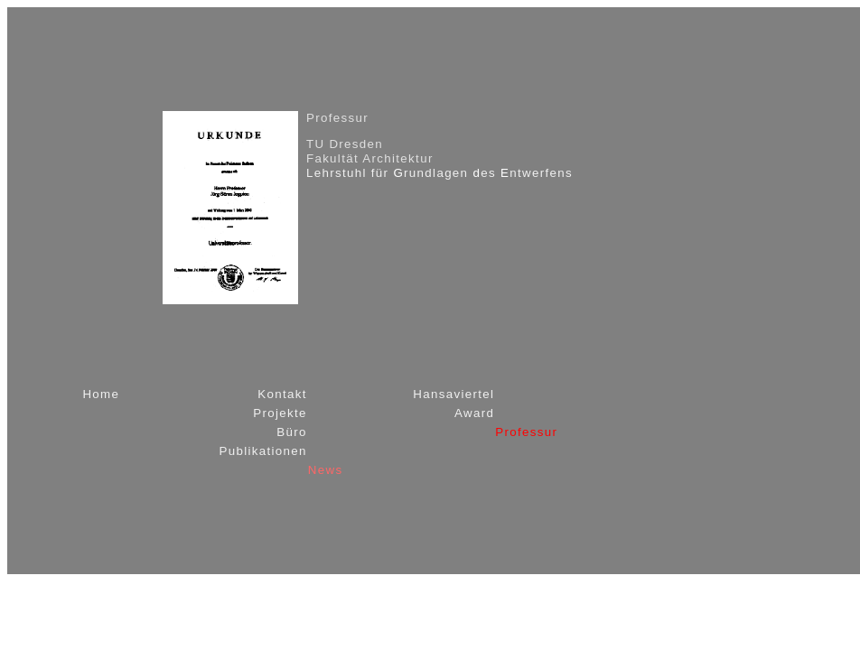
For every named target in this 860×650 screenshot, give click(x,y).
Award (474, 413)
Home (100, 394)
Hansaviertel (453, 394)
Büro (291, 432)
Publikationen (262, 451)
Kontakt (282, 394)
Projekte (280, 413)
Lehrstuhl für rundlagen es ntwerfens (439, 173)
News (325, 470)
